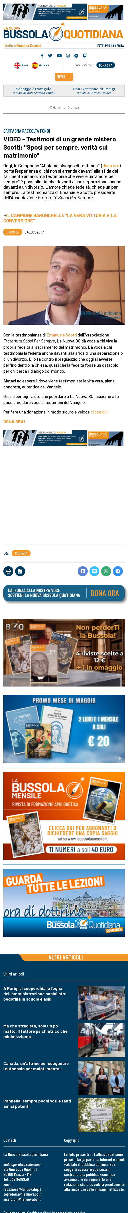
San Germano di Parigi (94, 88)
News (25, 65)
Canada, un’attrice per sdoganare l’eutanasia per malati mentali (36, 1066)
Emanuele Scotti (62, 334)
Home (55, 107)
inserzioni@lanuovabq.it (22, 1199)
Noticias (44, 65)
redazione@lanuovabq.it (22, 1189)
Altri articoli (66, 957)
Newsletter (84, 65)
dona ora (105, 65)
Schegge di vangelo (33, 88)
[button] (64, 76)
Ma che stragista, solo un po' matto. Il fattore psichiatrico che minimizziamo (35, 1031)
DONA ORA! (14, 421)
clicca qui (99, 411)
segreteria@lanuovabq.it (22, 1194)
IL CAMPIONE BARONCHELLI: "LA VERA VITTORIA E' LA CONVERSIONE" (60, 217)
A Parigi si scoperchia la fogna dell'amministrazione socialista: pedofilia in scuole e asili (35, 993)
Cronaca (73, 107)
